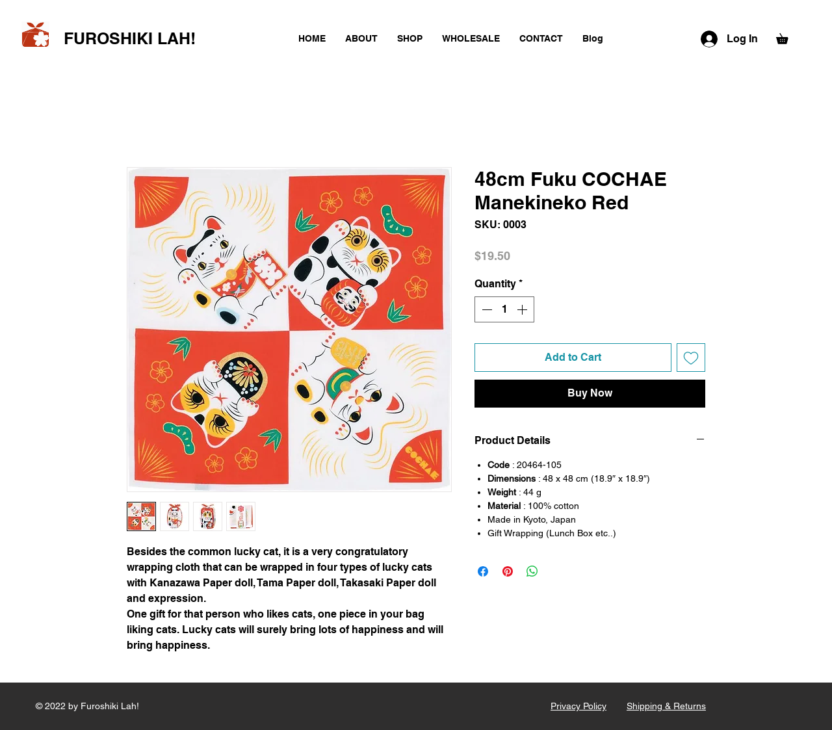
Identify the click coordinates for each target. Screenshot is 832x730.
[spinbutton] (504, 309)
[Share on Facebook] (483, 571)
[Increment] (523, 309)
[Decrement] (485, 309)
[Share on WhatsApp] (532, 571)
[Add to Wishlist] (691, 357)
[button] (787, 36)
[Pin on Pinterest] (507, 571)
